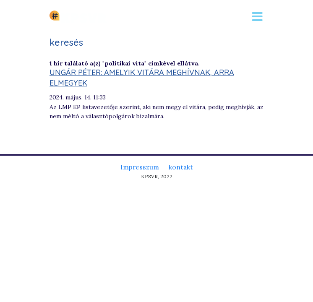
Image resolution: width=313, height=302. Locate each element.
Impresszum (139, 167)
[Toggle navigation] (257, 16)
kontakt (181, 167)
